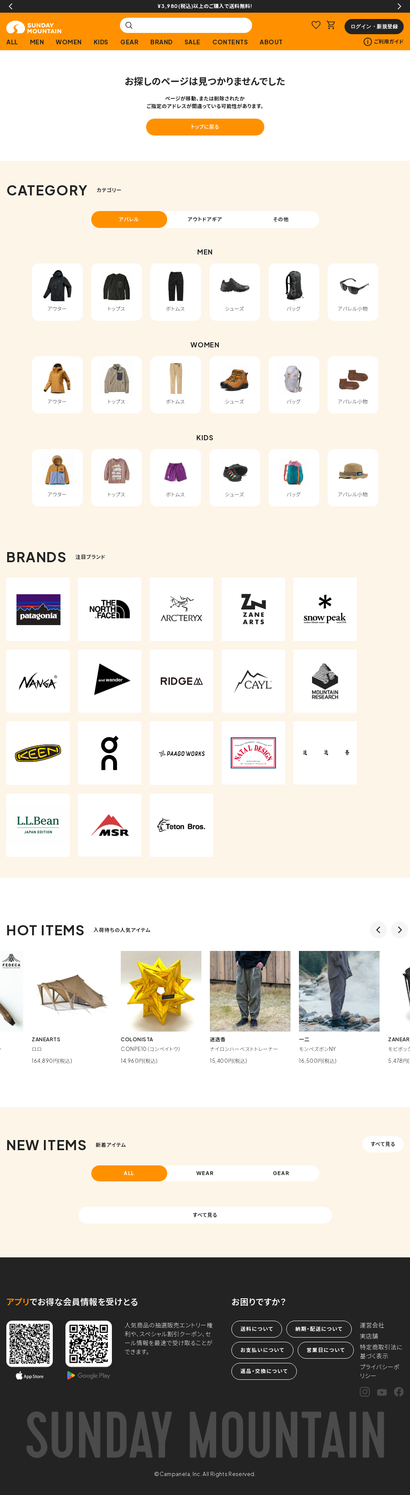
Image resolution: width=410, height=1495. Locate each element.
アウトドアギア (204, 219)
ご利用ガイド (384, 42)
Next (399, 6)
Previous (10, 6)
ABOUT (271, 42)
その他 (281, 219)
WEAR (205, 1173)
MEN (37, 42)
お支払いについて (262, 1350)
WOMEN (69, 42)
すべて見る (383, 1144)
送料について (256, 1329)
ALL (12, 42)
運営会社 (372, 1325)
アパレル (129, 219)
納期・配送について (318, 1329)
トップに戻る (205, 127)
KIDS (101, 42)
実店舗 (369, 1336)
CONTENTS (230, 42)
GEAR (129, 42)
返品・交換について (264, 1371)
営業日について (326, 1350)
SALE (193, 42)
